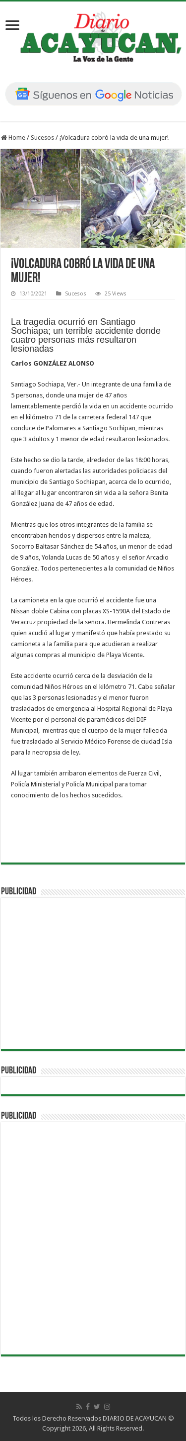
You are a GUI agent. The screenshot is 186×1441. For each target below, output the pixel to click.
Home (13, 137)
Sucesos (42, 137)
